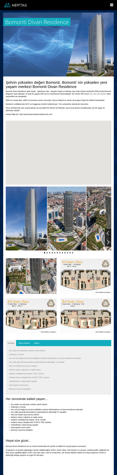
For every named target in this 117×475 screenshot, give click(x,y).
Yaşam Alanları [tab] (24, 343)
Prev (108, 233)
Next (108, 242)
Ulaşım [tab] (36, 343)
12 (72, 252)
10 (67, 252)
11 (70, 252)
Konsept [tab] (11, 343)
